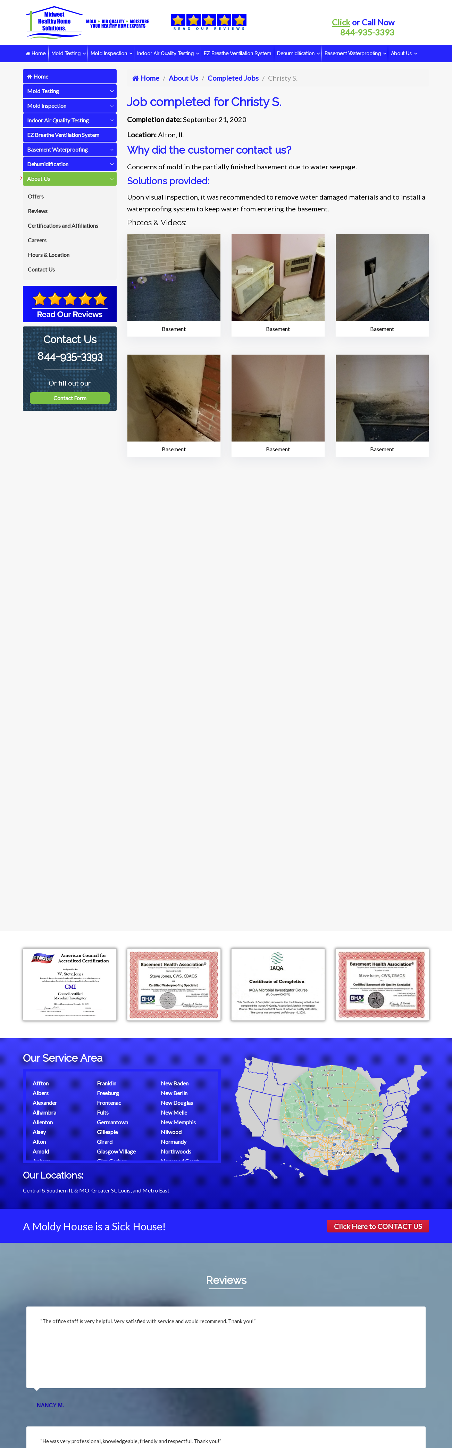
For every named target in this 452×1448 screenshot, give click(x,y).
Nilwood (171, 1132)
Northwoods (176, 1151)
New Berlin (174, 1093)
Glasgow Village (116, 1151)
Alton (39, 1141)
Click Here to (378, 1226)
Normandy (173, 1141)
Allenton (43, 1122)
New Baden (175, 1083)
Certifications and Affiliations (63, 225)
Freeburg (108, 1093)
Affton (41, 1083)
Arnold (41, 1151)
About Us (401, 53)
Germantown (112, 1122)
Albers (41, 1093)
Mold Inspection (109, 53)
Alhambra (44, 1112)
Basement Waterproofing (353, 53)
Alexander (45, 1102)
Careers (37, 240)
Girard (104, 1141)
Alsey (39, 1132)
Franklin (106, 1083)
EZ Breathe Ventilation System (237, 53)
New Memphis (178, 1122)
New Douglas (177, 1102)
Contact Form (69, 398)
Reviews (38, 211)
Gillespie (107, 1132)
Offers (36, 196)
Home (35, 53)
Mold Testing (66, 53)
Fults (103, 1112)
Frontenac (109, 1102)
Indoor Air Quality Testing (165, 53)
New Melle (174, 1112)
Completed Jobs (233, 78)
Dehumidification (296, 53)
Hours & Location (48, 254)
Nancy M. (50, 1405)
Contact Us (41, 269)
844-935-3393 (367, 32)
